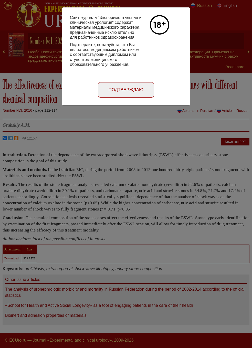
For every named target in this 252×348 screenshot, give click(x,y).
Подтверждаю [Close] (126, 89)
